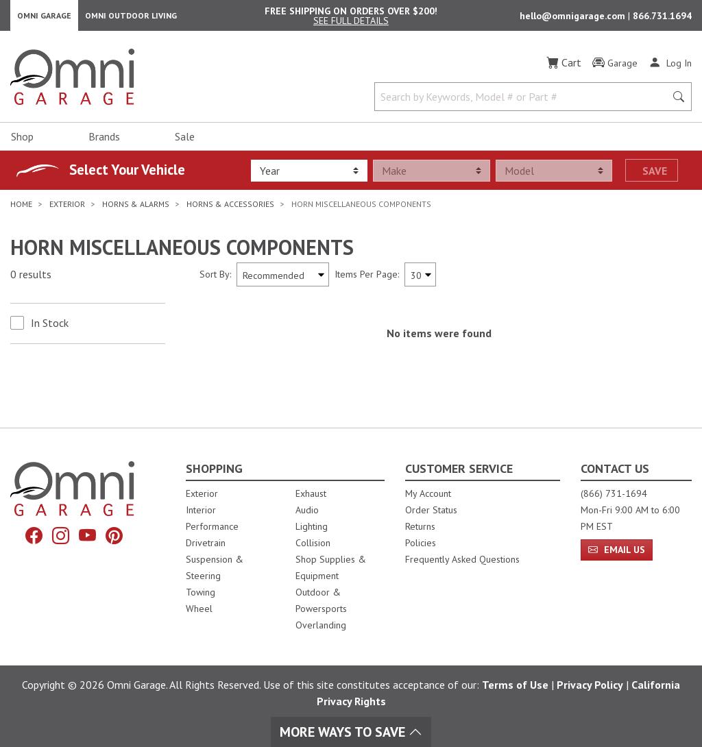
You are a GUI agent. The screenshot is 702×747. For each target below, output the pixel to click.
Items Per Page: (367, 278)
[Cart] (563, 67)
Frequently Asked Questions (462, 559)
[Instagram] (60, 536)
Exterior (202, 493)
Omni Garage (44, 17)
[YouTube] (87, 536)
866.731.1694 (662, 18)
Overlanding (320, 625)
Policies (420, 543)
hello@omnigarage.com (574, 18)
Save (654, 175)
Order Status (431, 510)
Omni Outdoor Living (131, 17)
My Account (428, 493)
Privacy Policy (590, 684)
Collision (312, 543)
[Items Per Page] (420, 279)
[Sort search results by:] (283, 279)
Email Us (616, 549)
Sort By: (215, 278)
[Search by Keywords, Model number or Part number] (524, 101)
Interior (201, 510)
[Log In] (670, 67)
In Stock (50, 327)
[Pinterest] (114, 536)
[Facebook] (34, 536)
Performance (212, 526)
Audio (307, 510)
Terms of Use (515, 684)
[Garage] (615, 68)
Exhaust (310, 493)
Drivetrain (206, 543)
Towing (200, 592)
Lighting (311, 526)
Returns (420, 526)
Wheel (199, 608)
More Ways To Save (351, 732)
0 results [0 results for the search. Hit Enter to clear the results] (30, 279)
